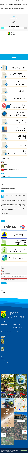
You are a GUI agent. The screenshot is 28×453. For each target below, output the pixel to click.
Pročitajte (14, 57)
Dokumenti (3, 360)
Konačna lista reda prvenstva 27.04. (6, 270)
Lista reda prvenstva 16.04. (5, 274)
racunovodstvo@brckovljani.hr (6, 324)
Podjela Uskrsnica (7, 161)
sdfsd (2, 267)
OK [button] (23, 450)
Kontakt (2, 368)
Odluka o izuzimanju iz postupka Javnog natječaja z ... (8, 182)
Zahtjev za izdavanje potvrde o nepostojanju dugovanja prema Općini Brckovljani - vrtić (13, 277)
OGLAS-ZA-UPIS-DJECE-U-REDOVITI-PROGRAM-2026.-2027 (10, 280)
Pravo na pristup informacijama (6, 362)
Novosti (2, 356)
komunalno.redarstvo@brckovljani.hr (7, 331)
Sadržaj (26, 28)
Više (2, 173)
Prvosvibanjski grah (7, 164)
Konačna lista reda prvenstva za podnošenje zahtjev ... (12, 169)
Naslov (2, 28)
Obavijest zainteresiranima (5, 184)
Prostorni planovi (4, 366)
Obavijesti (2, 358)
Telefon (14, 21)
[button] (8, 451)
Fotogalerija (3, 288)
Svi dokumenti (3, 283)
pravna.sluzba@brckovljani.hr (14, 18)
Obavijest (2, 186)
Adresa (14, 25)
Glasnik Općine (3, 364)
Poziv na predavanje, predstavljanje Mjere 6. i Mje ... (8, 188)
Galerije (2, 290)
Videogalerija (3, 292)
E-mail (14, 17)
